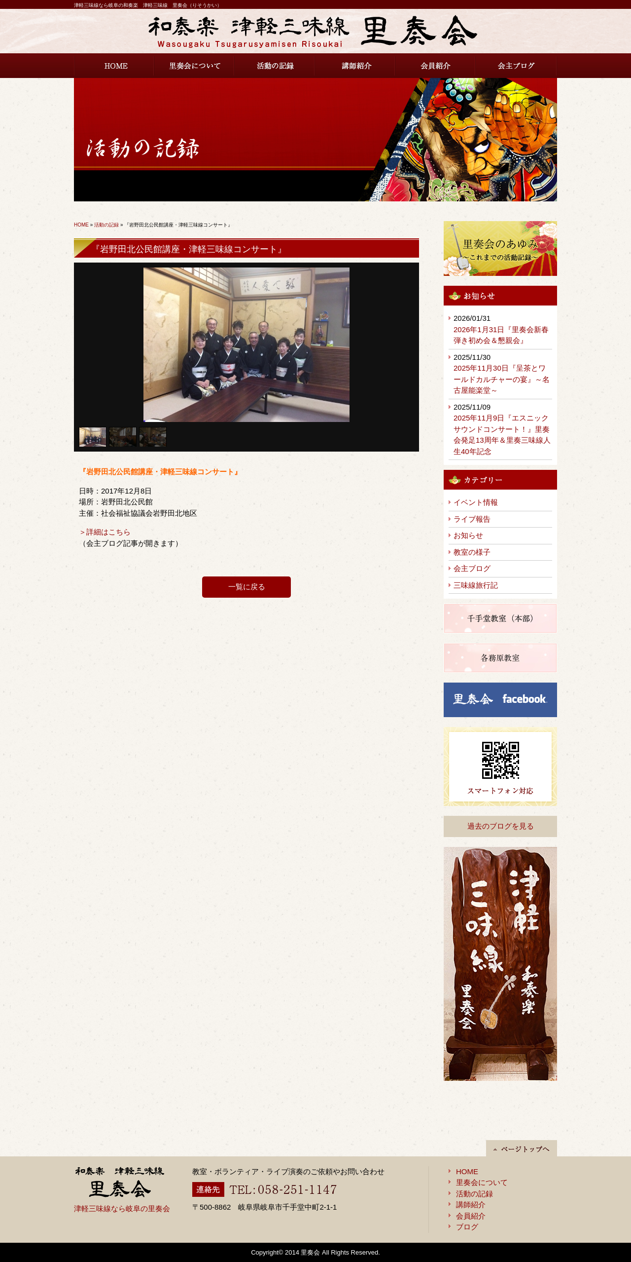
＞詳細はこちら (105, 532)
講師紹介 (355, 65)
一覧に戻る (246, 586)
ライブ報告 (472, 519)
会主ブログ (516, 65)
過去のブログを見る (500, 826)
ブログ (467, 1227)
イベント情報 (476, 502)
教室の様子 (472, 552)
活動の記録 (275, 65)
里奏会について (194, 65)
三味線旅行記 (476, 585)
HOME (114, 65)
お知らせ (468, 535)
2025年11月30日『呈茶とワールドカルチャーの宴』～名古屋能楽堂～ (502, 379)
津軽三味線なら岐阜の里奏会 (122, 1208)
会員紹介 (435, 65)
